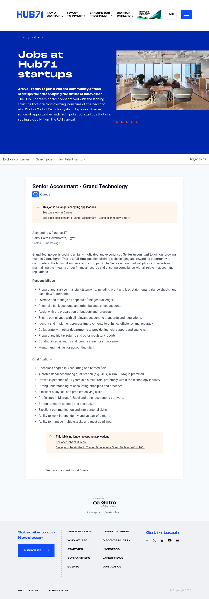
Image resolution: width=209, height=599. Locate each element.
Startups (75, 549)
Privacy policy (94, 512)
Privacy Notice (30, 590)
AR (170, 14)
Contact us (112, 567)
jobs (44, 159)
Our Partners (78, 558)
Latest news (113, 558)
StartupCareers (122, 14)
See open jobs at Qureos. (58, 212)
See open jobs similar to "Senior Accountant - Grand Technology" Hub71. (87, 217)
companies (16, 159)
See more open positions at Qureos (67, 470)
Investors (111, 549)
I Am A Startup (79, 532)
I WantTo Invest (73, 14)
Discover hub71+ (116, 540)
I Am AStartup (52, 14)
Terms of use (59, 590)
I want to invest (116, 532)
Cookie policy (112, 512)
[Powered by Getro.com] (104, 502)
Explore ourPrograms (98, 14)
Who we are (77, 540)
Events (73, 567)
